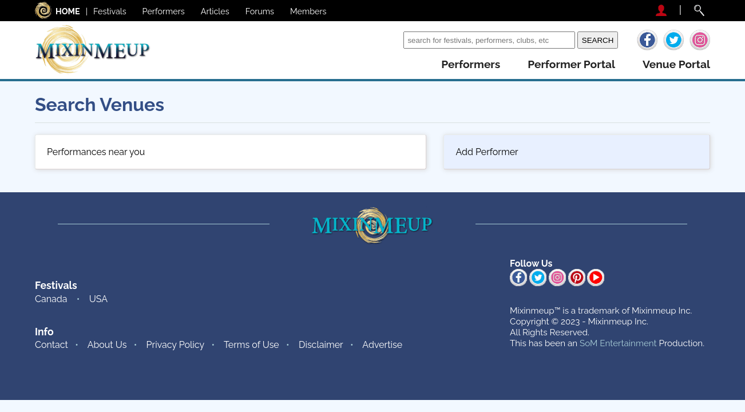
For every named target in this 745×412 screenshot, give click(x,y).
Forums (259, 11)
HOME (68, 11)
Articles (215, 11)
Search (386, 39)
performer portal (571, 64)
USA (98, 299)
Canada (51, 299)
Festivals (109, 11)
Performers (163, 11)
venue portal (676, 64)
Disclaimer (321, 344)
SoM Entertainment (618, 343)
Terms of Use (251, 344)
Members (308, 11)
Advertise (382, 344)
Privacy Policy (175, 344)
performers (470, 64)
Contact (51, 344)
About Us (107, 344)
